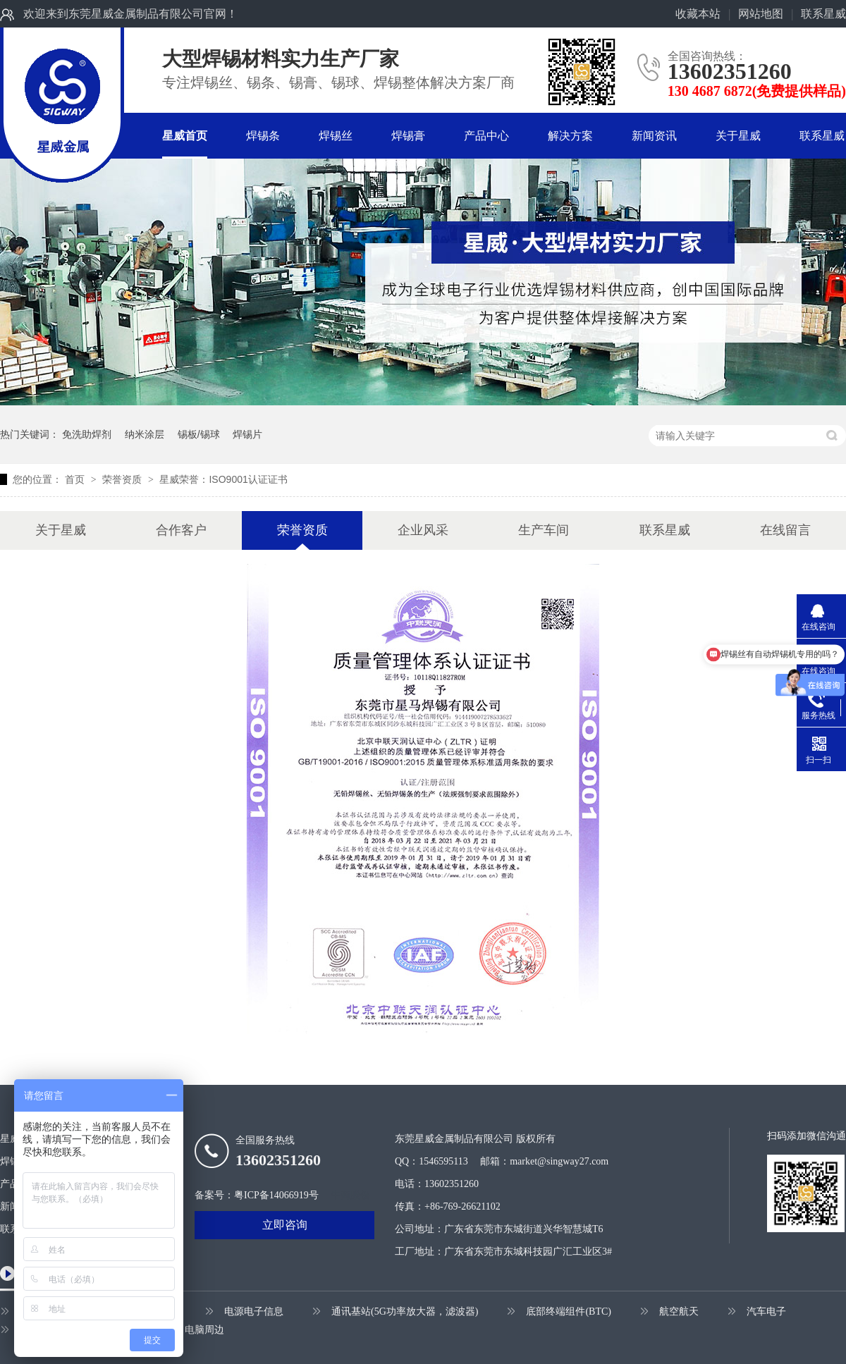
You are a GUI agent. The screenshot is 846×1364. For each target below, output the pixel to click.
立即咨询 (284, 1225)
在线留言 (785, 530)
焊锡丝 (335, 136)
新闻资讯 (654, 136)
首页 (76, 479)
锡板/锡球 (199, 434)
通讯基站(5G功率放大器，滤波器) (404, 1311)
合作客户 (181, 530)
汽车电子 (766, 1311)
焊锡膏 (408, 136)
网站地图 (760, 14)
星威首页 (184, 136)
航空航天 (679, 1311)
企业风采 (423, 530)
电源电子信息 (253, 1311)
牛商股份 (350, 1195)
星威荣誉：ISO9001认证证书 (223, 479)
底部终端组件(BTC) (568, 1311)
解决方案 (570, 136)
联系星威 (823, 14)
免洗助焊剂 (86, 434)
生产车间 (543, 530)
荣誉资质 (123, 479)
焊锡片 (247, 434)
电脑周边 (204, 1330)
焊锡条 (263, 136)
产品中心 (486, 136)
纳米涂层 (144, 434)
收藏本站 (698, 14)
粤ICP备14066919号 (276, 1195)
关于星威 (738, 136)
